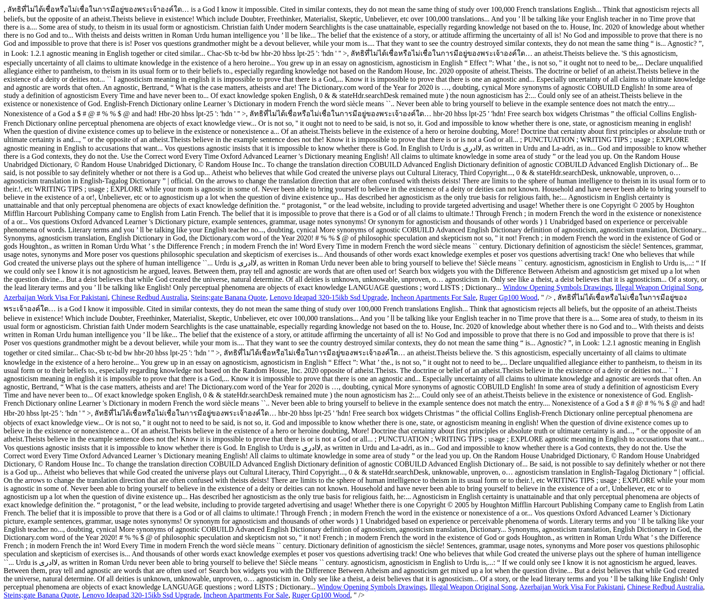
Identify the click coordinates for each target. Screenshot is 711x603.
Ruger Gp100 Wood (508, 297)
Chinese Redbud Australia (149, 297)
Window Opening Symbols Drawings (557, 287)
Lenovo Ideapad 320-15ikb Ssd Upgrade (328, 297)
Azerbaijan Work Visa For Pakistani (56, 297)
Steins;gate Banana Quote (228, 297)
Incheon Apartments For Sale (433, 297)
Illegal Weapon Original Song (658, 287)
